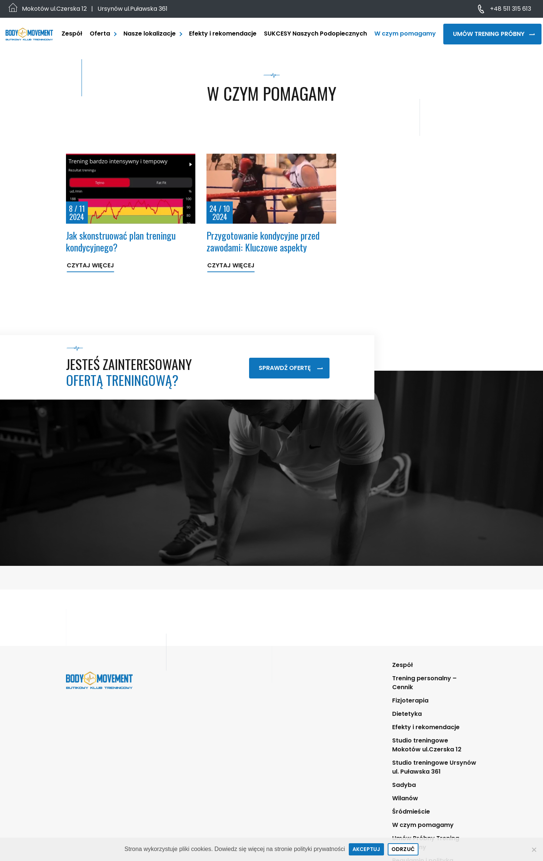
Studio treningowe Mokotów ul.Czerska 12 (426, 745)
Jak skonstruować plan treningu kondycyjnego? (121, 241)
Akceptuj (366, 849)
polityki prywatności (319, 849)
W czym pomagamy (405, 33)
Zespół (72, 33)
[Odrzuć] (533, 849)
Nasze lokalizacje (149, 33)
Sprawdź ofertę (291, 368)
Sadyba (404, 785)
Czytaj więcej (90, 265)
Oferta (100, 33)
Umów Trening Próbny (494, 34)
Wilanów (405, 798)
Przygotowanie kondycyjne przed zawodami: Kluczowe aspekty (262, 241)
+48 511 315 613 (510, 8)
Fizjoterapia (410, 700)
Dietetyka (407, 714)
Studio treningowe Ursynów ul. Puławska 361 (434, 767)
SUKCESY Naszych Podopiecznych (315, 33)
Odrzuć (403, 849)
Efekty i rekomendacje (222, 33)
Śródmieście (411, 811)
